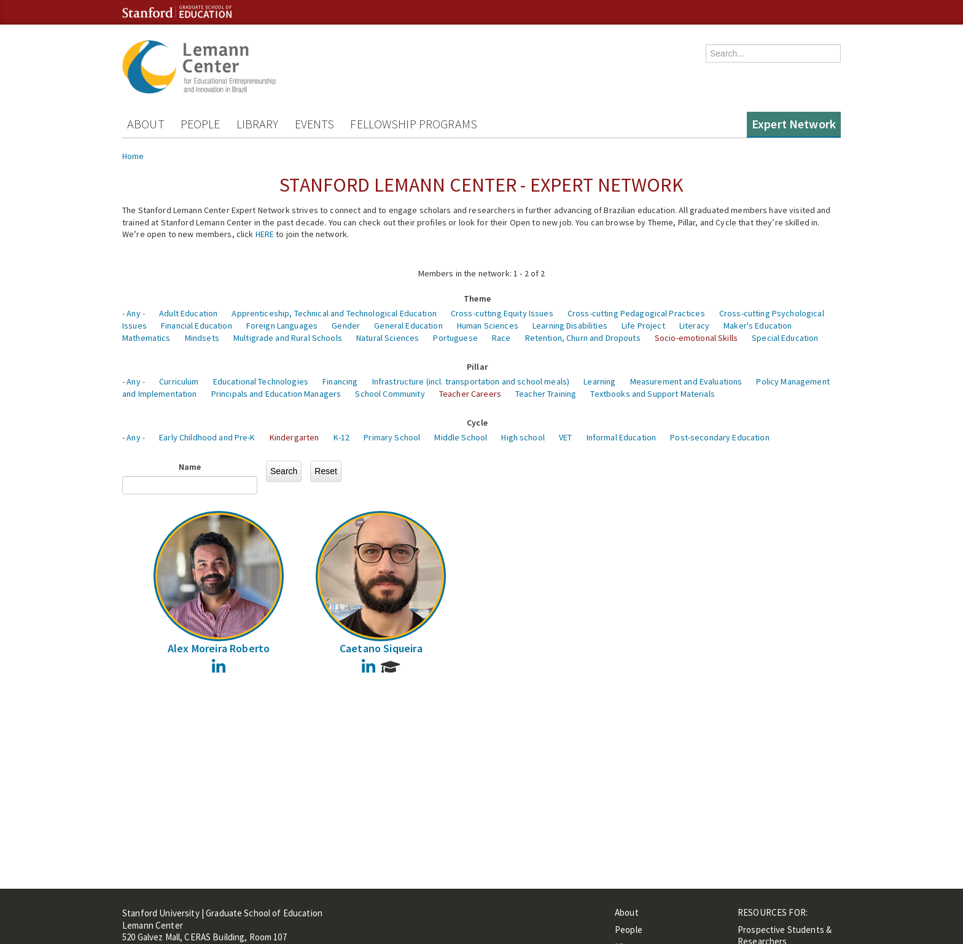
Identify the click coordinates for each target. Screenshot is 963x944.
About (146, 123)
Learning (599, 381)
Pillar (477, 366)
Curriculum (178, 381)
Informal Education (622, 437)
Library (257, 123)
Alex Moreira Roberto (219, 648)
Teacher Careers (470, 393)
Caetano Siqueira (381, 648)
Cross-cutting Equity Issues (502, 313)
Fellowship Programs (413, 123)
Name (190, 466)
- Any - (133, 313)
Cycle (477, 422)
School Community (389, 393)
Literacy (694, 325)
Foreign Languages (282, 325)
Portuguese (455, 337)
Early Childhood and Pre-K (207, 437)
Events (315, 123)
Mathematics (146, 337)
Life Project (643, 325)
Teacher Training (545, 393)
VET (565, 437)
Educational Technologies (260, 381)
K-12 (341, 437)
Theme (477, 298)
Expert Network (794, 123)
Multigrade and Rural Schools (287, 337)
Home (133, 156)
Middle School (460, 437)
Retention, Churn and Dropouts (583, 337)
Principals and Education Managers (276, 393)
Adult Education (188, 313)
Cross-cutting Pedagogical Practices (636, 313)
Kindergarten (294, 437)
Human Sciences (487, 325)
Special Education (785, 337)
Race (501, 337)
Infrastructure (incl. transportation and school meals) (471, 381)
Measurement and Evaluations (686, 381)
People (200, 123)
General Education (408, 325)
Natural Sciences (387, 337)
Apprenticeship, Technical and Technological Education (334, 313)
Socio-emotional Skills (696, 337)
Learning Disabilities (569, 325)
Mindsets (202, 337)
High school (523, 437)
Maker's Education (757, 325)
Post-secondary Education (719, 437)
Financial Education (196, 325)
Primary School (392, 437)
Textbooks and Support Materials (652, 393)
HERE (265, 234)
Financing (339, 381)
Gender (346, 325)
